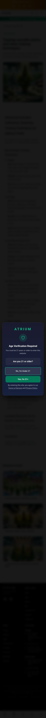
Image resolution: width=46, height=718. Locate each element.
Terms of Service (15, 388)
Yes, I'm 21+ (23, 379)
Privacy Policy (31, 388)
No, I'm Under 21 (23, 371)
